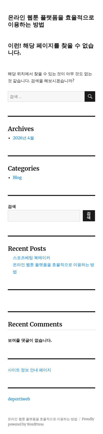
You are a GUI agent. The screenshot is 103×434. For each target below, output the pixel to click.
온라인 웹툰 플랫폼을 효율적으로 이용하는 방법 (42, 419)
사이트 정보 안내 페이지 (29, 369)
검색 (12, 206)
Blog (17, 177)
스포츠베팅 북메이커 (31, 257)
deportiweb (19, 398)
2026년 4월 (23, 137)
